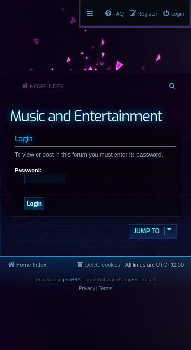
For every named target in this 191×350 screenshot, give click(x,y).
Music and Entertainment (86, 116)
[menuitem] (173, 13)
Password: (28, 170)
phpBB (70, 279)
